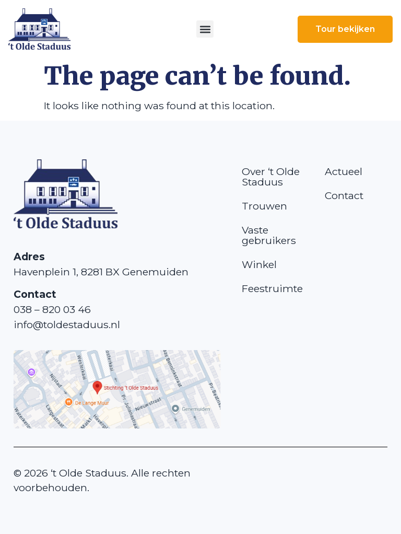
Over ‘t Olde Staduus (271, 176)
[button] (205, 29)
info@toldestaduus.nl (67, 324)
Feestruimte (272, 288)
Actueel (343, 171)
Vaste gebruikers (269, 235)
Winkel (259, 264)
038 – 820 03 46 (52, 309)
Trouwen (264, 206)
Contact (344, 195)
